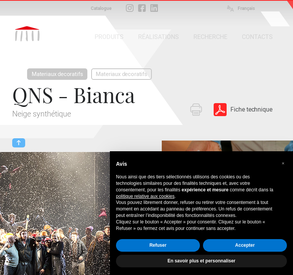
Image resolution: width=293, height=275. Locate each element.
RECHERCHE (210, 36)
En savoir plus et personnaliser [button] (201, 261)
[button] (283, 163)
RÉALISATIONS (158, 36)
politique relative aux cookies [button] (145, 196)
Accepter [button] (244, 245)
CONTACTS (257, 36)
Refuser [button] (158, 245)
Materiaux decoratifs (57, 74)
